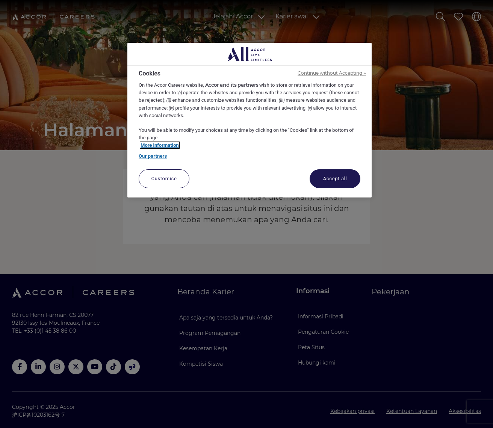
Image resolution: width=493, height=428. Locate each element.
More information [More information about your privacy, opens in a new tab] (160, 145)
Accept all (335, 178)
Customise (164, 178)
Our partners (153, 156)
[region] (249, 120)
